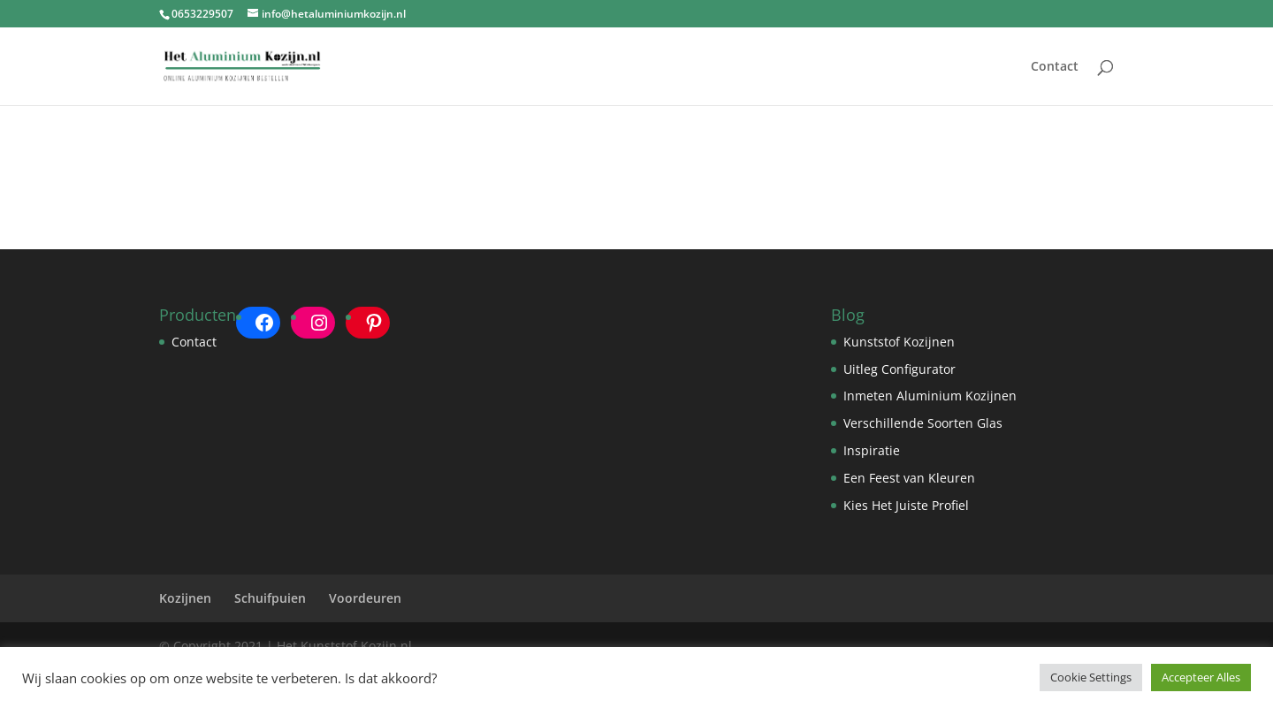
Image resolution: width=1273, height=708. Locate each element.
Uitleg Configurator (899, 369)
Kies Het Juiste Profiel (906, 505)
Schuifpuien (270, 598)
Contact (1055, 67)
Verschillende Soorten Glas (922, 423)
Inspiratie (871, 450)
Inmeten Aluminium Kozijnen (930, 395)
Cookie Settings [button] (1091, 677)
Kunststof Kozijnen (899, 341)
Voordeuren (365, 598)
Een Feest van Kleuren (909, 477)
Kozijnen (185, 598)
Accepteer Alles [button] (1201, 677)
